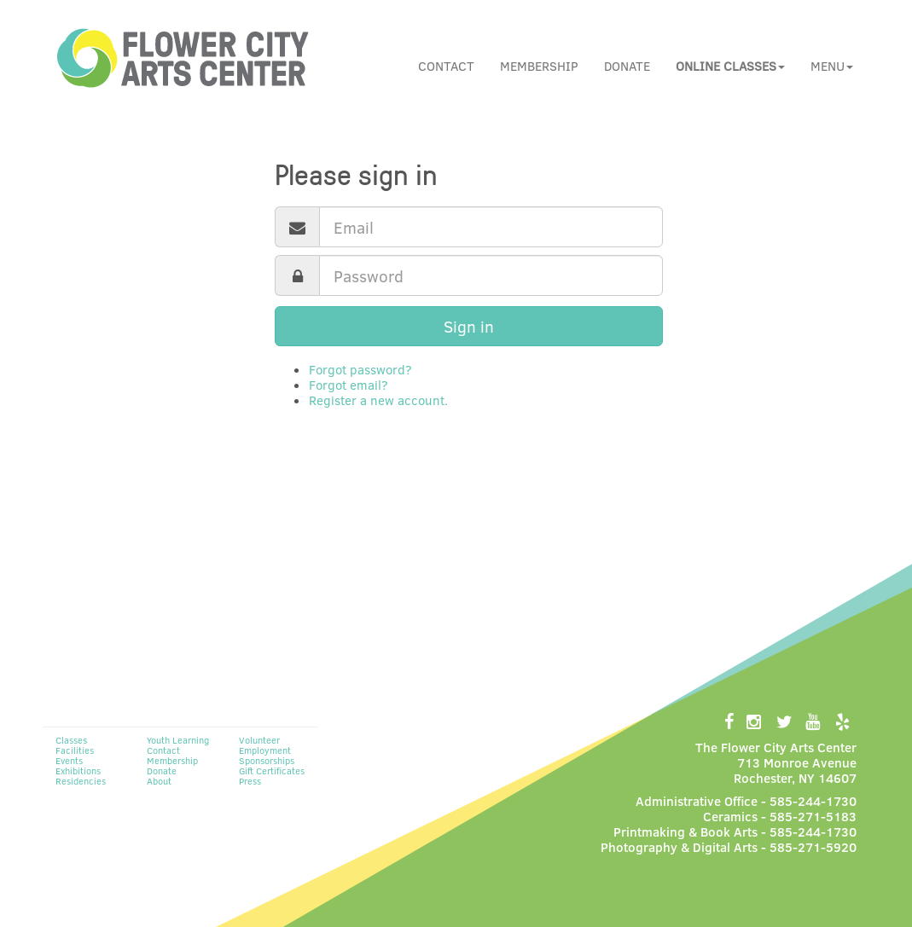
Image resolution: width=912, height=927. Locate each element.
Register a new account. (378, 399)
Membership (539, 65)
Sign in (469, 326)
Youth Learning (178, 739)
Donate (627, 65)
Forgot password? (360, 369)
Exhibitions (78, 770)
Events (69, 760)
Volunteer (259, 739)
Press (250, 780)
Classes (71, 739)
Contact (446, 65)
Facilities (74, 750)
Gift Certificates (272, 770)
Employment (265, 750)
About (159, 780)
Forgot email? (348, 384)
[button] (730, 66)
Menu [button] (831, 65)
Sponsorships (266, 760)
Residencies (80, 780)
